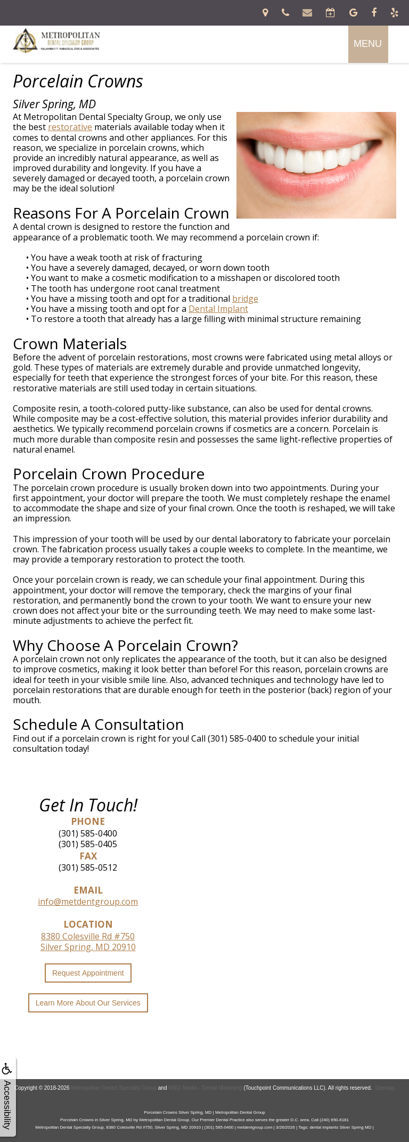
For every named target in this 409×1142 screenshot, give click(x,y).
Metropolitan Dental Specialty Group (114, 1088)
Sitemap (385, 1088)
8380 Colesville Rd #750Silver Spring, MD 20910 (88, 941)
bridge (245, 298)
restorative (70, 127)
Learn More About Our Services (88, 1003)
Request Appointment (88, 973)
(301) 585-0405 (88, 844)
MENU (368, 43)
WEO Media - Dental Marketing (205, 1088)
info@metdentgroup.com (88, 901)
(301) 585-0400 (88, 833)
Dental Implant (218, 309)
